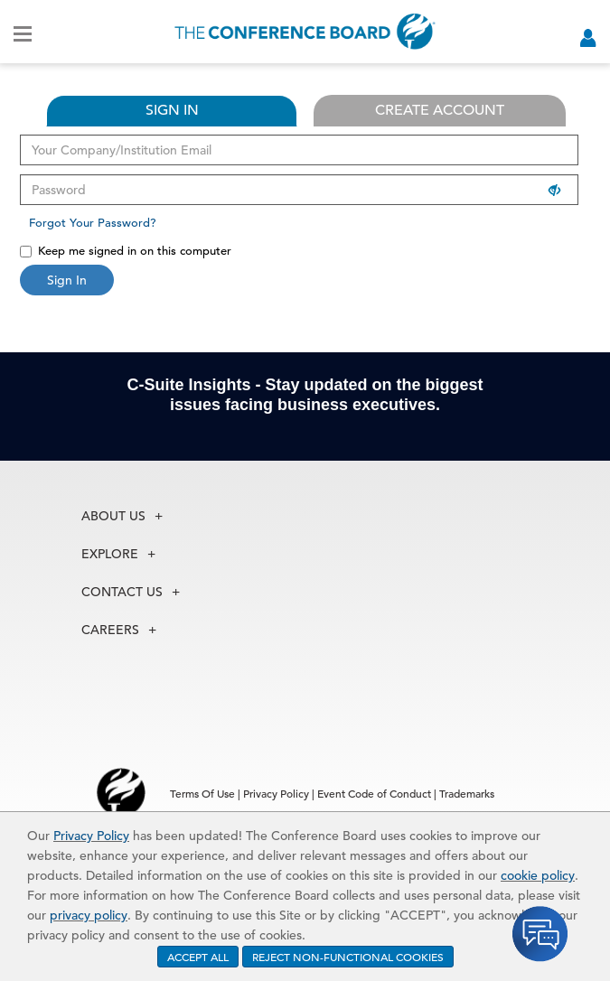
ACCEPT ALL (198, 956)
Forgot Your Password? (92, 222)
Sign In (67, 280)
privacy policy (88, 915)
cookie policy (538, 875)
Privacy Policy (91, 835)
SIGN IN (172, 110)
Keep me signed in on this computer (125, 250)
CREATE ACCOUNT (439, 110)
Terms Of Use (202, 793)
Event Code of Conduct (374, 793)
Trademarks (466, 793)
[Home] (305, 32)
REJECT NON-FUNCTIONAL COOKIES (348, 956)
